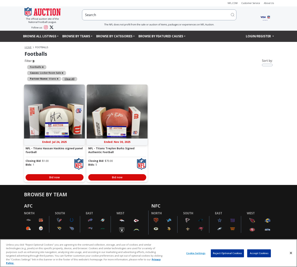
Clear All (69, 78)
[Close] (291, 253)
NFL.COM (233, 3)
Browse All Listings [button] (39, 36)
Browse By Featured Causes (160, 36)
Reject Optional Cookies (227, 253)
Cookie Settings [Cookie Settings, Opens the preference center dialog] (195, 253)
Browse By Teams (76, 36)
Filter (29, 61)
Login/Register (259, 36)
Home (28, 47)
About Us (269, 3)
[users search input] (159, 14)
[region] (148, 253)
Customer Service (250, 3)
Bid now (54, 177)
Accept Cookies (259, 253)
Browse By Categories (114, 36)
